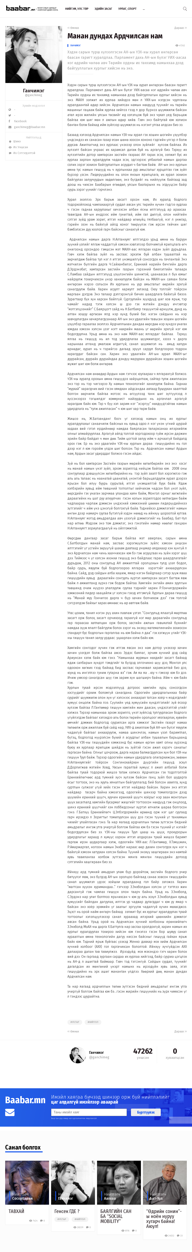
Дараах (180, 28)
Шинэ (14, 141)
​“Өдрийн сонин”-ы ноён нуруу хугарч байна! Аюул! (164, 1218)
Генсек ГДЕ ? (66, 1211)
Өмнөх (73, 28)
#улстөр (75, 1022)
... (144, 9)
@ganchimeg (33, 95)
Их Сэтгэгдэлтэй (21, 153)
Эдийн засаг (103, 9)
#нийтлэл (93, 1022)
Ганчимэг (75, 45)
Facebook (17, 121)
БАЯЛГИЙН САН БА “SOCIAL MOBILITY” (115, 1216)
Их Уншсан (18, 147)
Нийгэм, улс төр (76, 9)
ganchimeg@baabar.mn (26, 127)
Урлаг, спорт (127, 9)
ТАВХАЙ (16, 1211)
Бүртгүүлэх (146, 1112)
